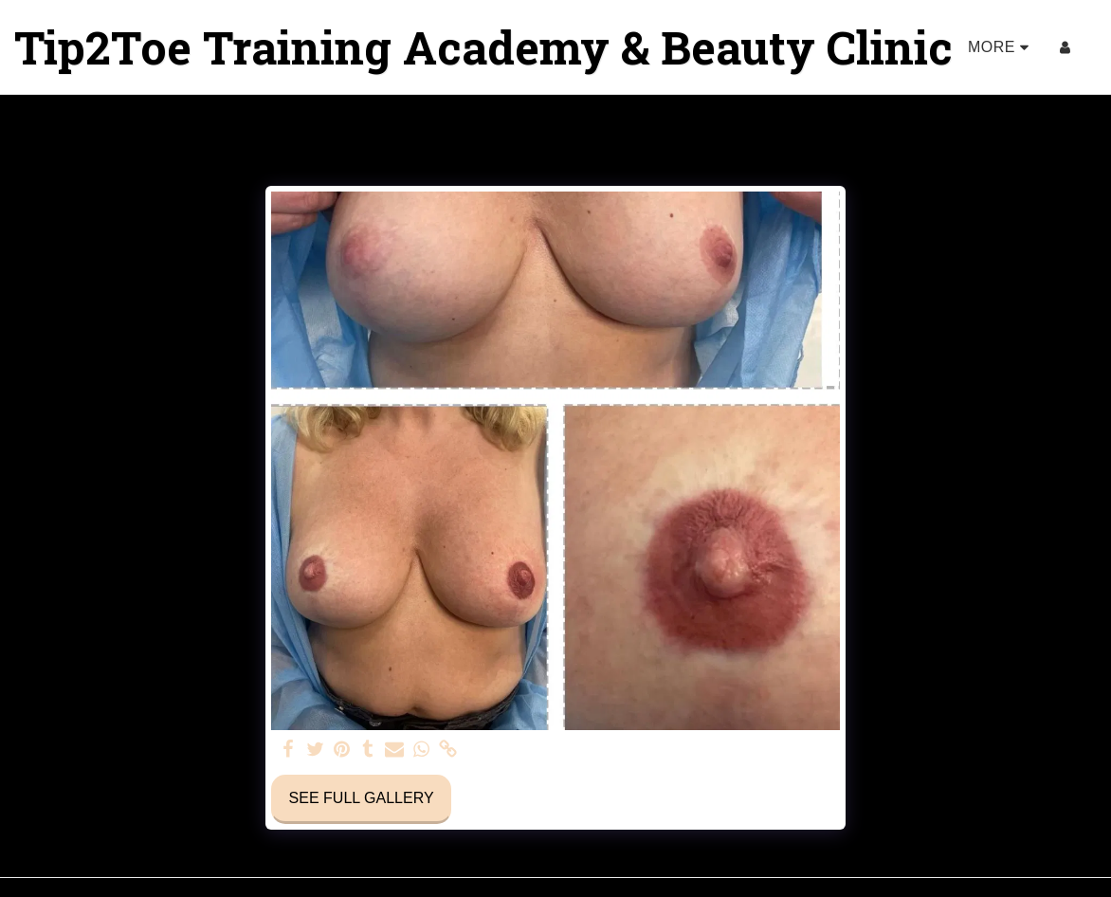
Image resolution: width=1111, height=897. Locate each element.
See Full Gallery (361, 798)
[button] (1096, 47)
